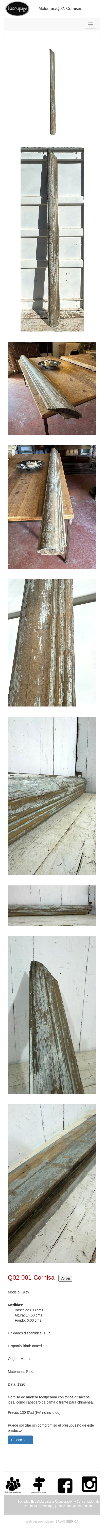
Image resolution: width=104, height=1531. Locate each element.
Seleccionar (20, 1440)
